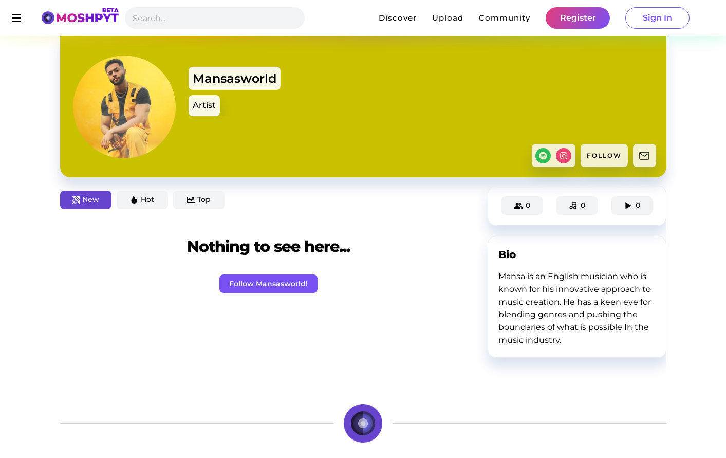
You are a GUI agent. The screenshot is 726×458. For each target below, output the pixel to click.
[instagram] (563, 155)
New (85, 199)
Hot (142, 199)
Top (199, 199)
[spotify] (543, 155)
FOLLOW (604, 155)
